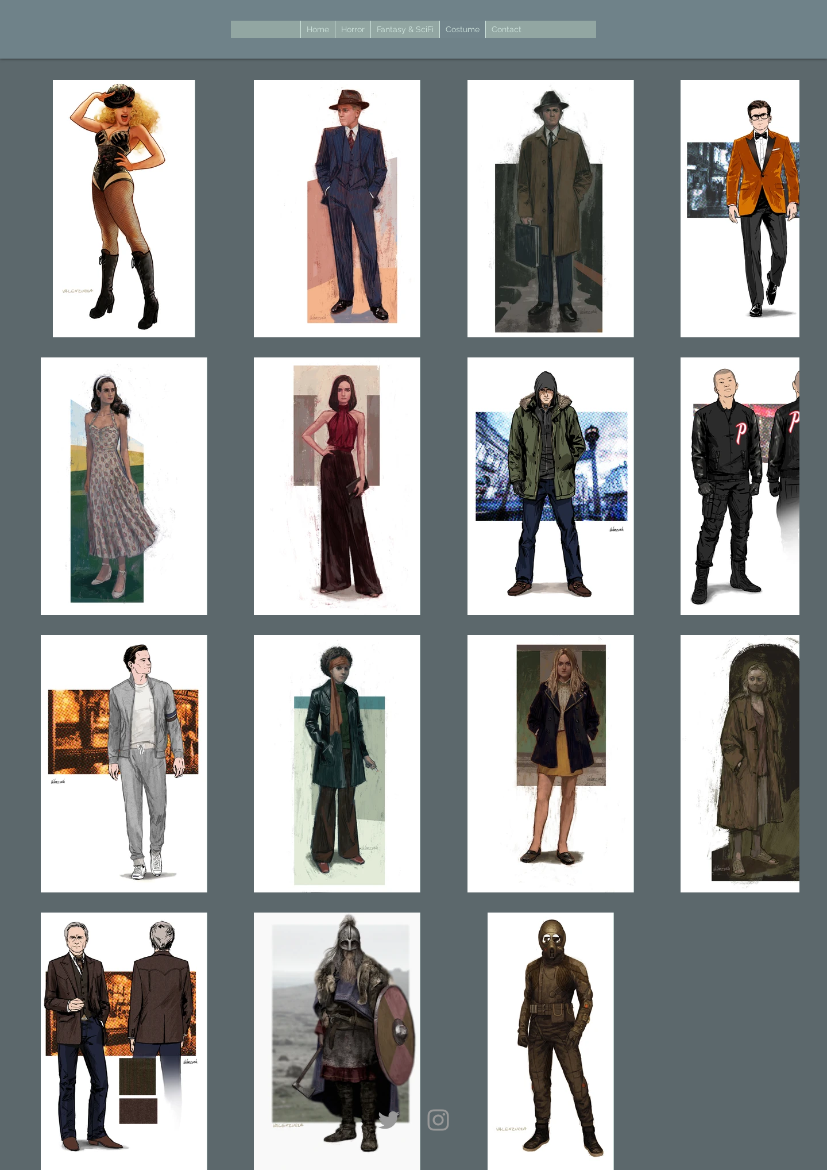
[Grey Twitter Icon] (388, 1120)
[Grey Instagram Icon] (438, 1120)
